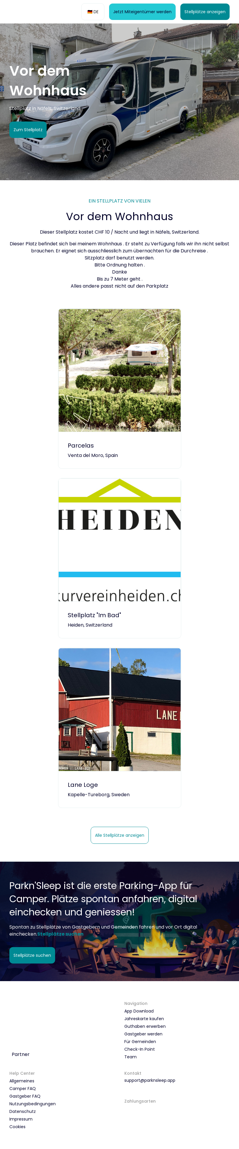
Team (130, 1057)
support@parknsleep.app (149, 1080)
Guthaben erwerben (145, 1026)
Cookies (17, 1127)
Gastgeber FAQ (24, 1096)
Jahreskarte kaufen (144, 1019)
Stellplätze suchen (32, 955)
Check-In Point (139, 1049)
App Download (139, 1011)
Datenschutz (22, 1111)
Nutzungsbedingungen (32, 1104)
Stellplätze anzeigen (205, 12)
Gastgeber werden (143, 1034)
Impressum (21, 1119)
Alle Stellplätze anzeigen (119, 835)
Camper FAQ (22, 1088)
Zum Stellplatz (28, 130)
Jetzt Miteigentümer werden (142, 12)
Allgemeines (21, 1081)
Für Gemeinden (140, 1042)
